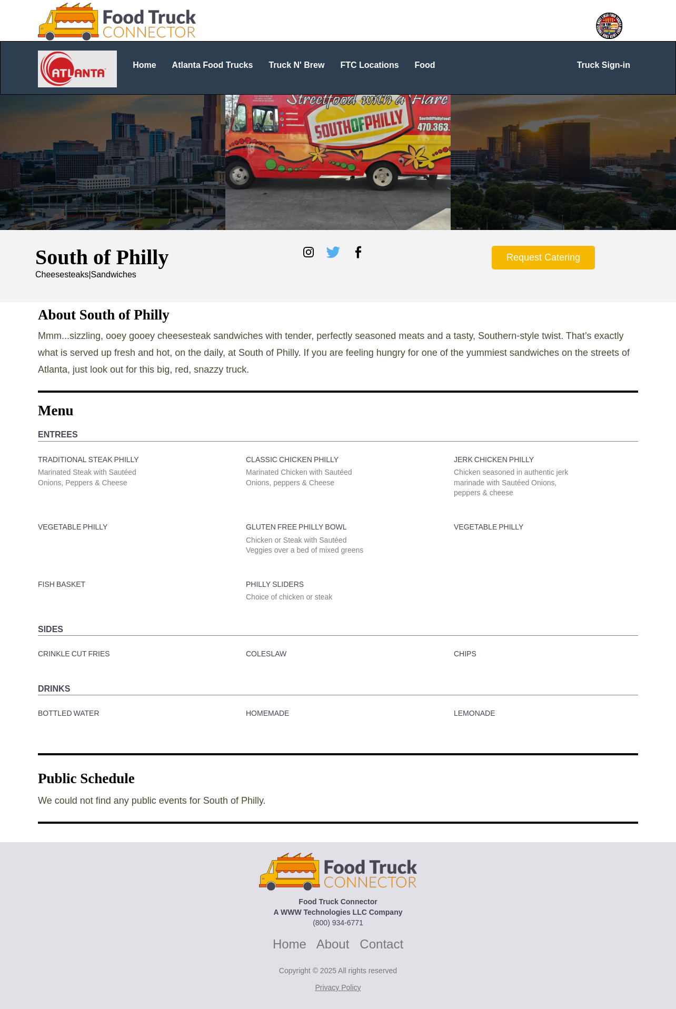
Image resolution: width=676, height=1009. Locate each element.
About (333, 944)
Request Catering (543, 257)
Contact (381, 944)
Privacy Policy (338, 987)
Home (289, 944)
